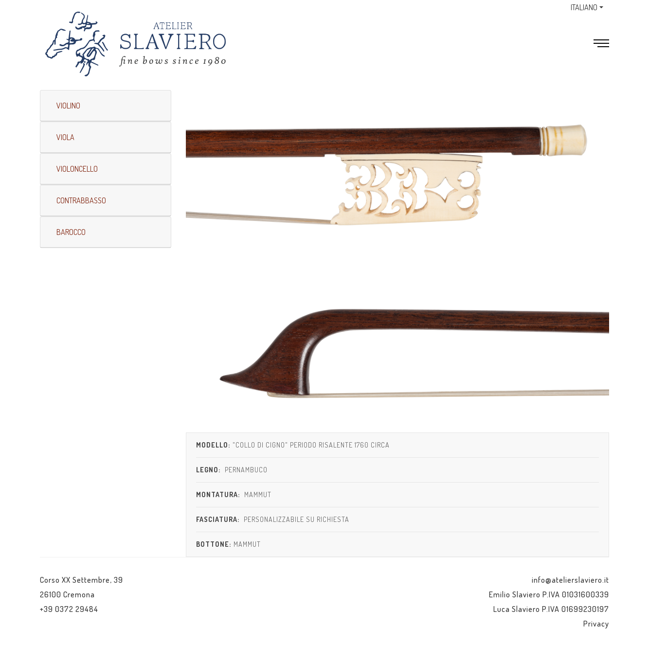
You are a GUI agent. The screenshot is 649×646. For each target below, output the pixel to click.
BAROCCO (71, 232)
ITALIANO (584, 7)
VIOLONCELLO (77, 169)
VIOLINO (68, 105)
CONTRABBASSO (81, 200)
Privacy (596, 623)
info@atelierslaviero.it (570, 580)
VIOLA (65, 137)
